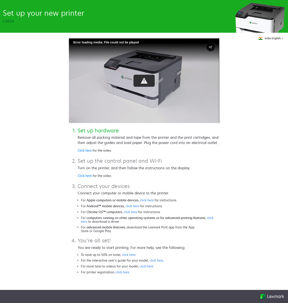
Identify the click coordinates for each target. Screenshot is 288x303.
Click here (85, 150)
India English (269, 38)
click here (147, 200)
